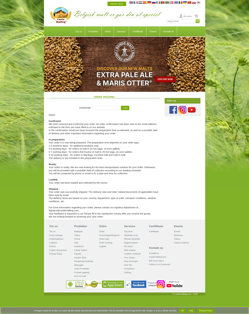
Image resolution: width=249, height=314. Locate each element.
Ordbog (127, 272)
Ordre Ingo (104, 239)
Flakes (77, 235)
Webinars (178, 235)
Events (153, 31)
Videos (177, 239)
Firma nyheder (56, 235)
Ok (182, 310)
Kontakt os (168, 31)
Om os (78, 31)
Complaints (129, 268)
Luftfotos (53, 243)
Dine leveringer (131, 261)
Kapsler (77, 254)
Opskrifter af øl (131, 235)
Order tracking (105, 243)
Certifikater (137, 31)
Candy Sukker (80, 250)
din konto (187, 16)
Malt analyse (130, 250)
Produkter (93, 31)
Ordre (108, 31)
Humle (77, 239)
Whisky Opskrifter (132, 239)
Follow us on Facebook (159, 264)
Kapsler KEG (80, 257)
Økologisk (78, 265)
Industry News (116, 4)
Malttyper (78, 231)
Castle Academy (181, 243)
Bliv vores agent (156, 261)
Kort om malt (80, 276)
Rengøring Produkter (84, 261)
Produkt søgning (81, 272)
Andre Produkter (81, 268)
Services (121, 31)
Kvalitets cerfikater (132, 254)
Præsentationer (56, 239)
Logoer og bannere (58, 250)
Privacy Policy (55, 254)
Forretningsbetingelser (109, 235)
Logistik (102, 246)
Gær (76, 243)
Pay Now (128, 231)
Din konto (128, 246)
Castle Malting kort (157, 257)
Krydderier (79, 246)
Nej (191, 310)
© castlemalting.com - (185, 294)
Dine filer (128, 265)
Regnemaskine (131, 243)
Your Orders (129, 257)
